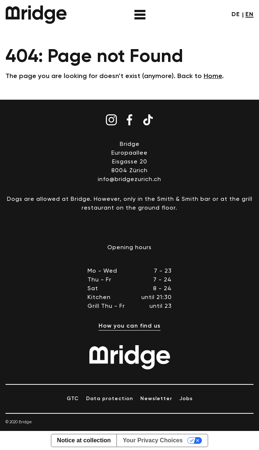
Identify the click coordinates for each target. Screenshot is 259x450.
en (249, 15)
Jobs (186, 398)
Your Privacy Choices (152, 440)
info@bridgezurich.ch (129, 179)
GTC (73, 398)
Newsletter (156, 398)
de (236, 15)
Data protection (109, 398)
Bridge (36, 14)
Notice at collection (84, 440)
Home (213, 76)
